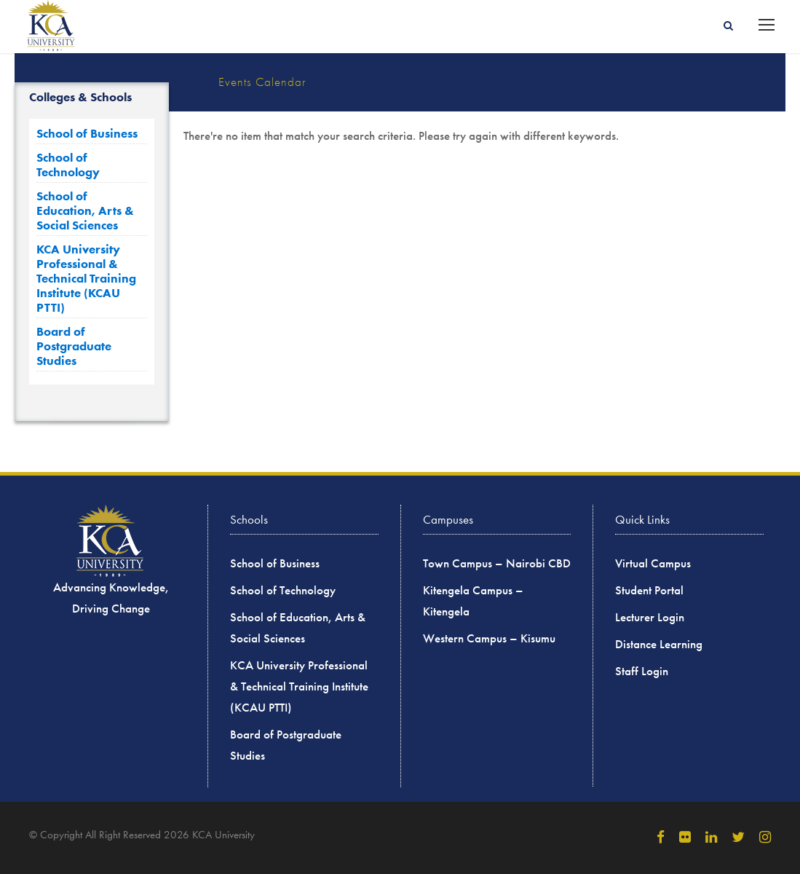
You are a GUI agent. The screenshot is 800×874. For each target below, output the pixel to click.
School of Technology (68, 164)
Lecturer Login (649, 617)
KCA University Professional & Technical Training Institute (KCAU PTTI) (86, 278)
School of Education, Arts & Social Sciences (85, 210)
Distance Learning (658, 644)
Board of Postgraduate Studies (73, 346)
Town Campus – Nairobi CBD (497, 563)
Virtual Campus (653, 563)
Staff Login (641, 671)
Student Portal (649, 590)
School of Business (87, 133)
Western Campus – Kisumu (489, 638)
